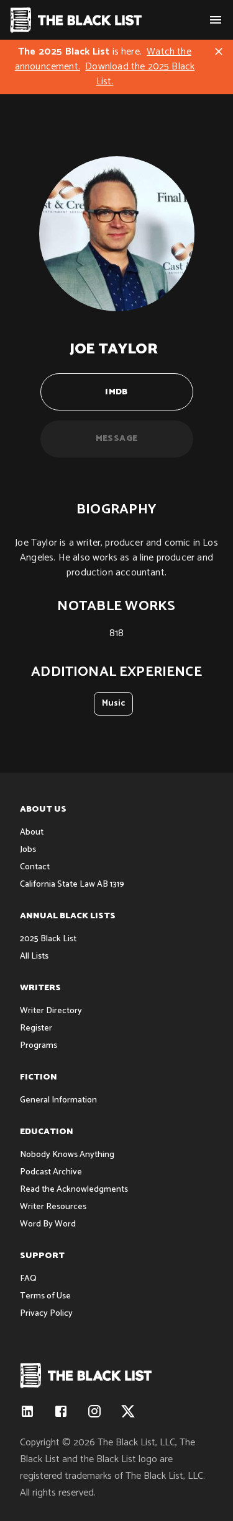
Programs (38, 1046)
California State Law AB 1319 (72, 884)
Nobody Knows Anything (67, 1155)
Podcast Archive (51, 1172)
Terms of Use (45, 1296)
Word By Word (48, 1224)
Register (36, 1028)
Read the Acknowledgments (74, 1189)
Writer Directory (51, 1011)
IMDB (117, 392)
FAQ (28, 1279)
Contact (35, 867)
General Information (58, 1100)
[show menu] (215, 19)
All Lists (34, 956)
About (31, 832)
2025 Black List (48, 939)
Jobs (28, 850)
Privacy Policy (46, 1313)
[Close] (218, 51)
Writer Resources (53, 1207)
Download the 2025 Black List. (139, 74)
